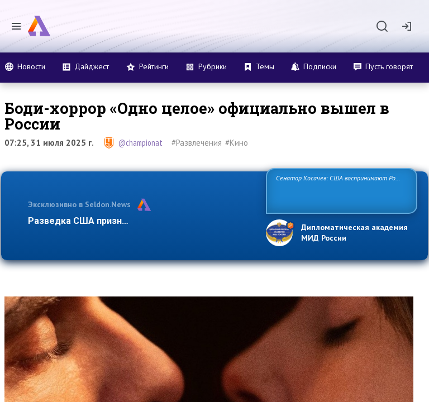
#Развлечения (196, 142)
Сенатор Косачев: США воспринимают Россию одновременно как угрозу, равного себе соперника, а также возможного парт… (340, 190)
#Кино (236, 142)
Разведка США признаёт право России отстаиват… (141, 221)
